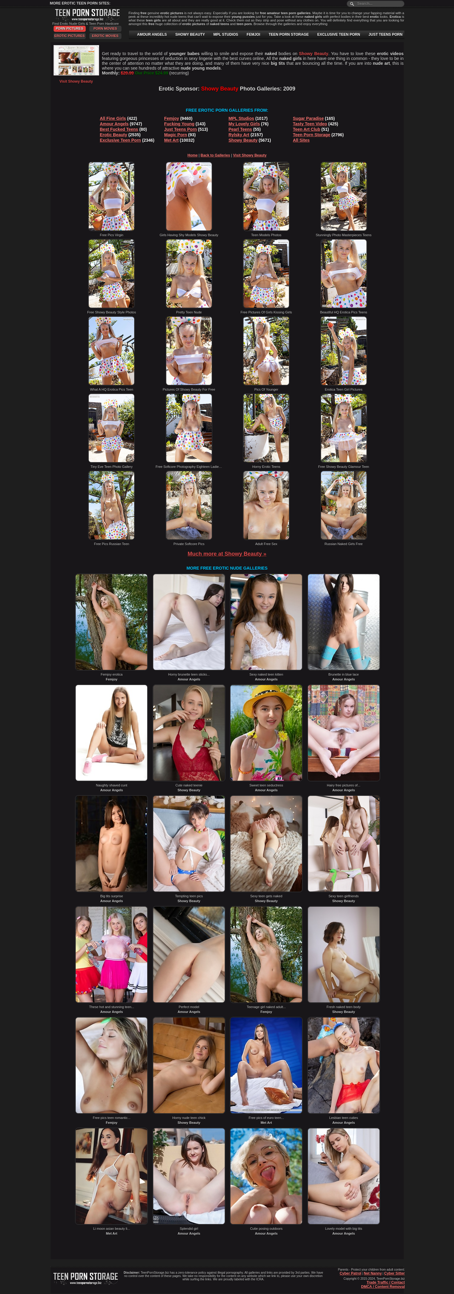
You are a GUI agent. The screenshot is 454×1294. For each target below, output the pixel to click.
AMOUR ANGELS (152, 34)
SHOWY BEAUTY (190, 34)
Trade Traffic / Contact (385, 1282)
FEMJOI (253, 34)
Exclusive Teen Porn (120, 140)
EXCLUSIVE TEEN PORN (338, 34)
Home (192, 155)
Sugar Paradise (308, 118)
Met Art (171, 140)
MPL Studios (241, 118)
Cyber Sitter (394, 1273)
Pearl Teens (240, 129)
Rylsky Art (239, 134)
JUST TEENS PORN (386, 34)
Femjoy (171, 118)
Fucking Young (179, 123)
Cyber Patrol (350, 1273)
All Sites (301, 140)
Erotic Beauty (113, 134)
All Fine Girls (113, 118)
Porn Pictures (69, 28)
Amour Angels (114, 123)
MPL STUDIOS (226, 34)
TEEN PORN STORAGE (289, 34)
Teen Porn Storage (311, 134)
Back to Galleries (215, 155)
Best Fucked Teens (119, 129)
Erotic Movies (105, 36)
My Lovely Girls (244, 123)
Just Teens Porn (180, 129)
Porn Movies (105, 28)
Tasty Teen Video (310, 123)
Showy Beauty (243, 140)
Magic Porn (175, 134)
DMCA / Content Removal (383, 1287)
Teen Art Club (306, 129)
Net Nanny (373, 1273)
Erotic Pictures (69, 36)
